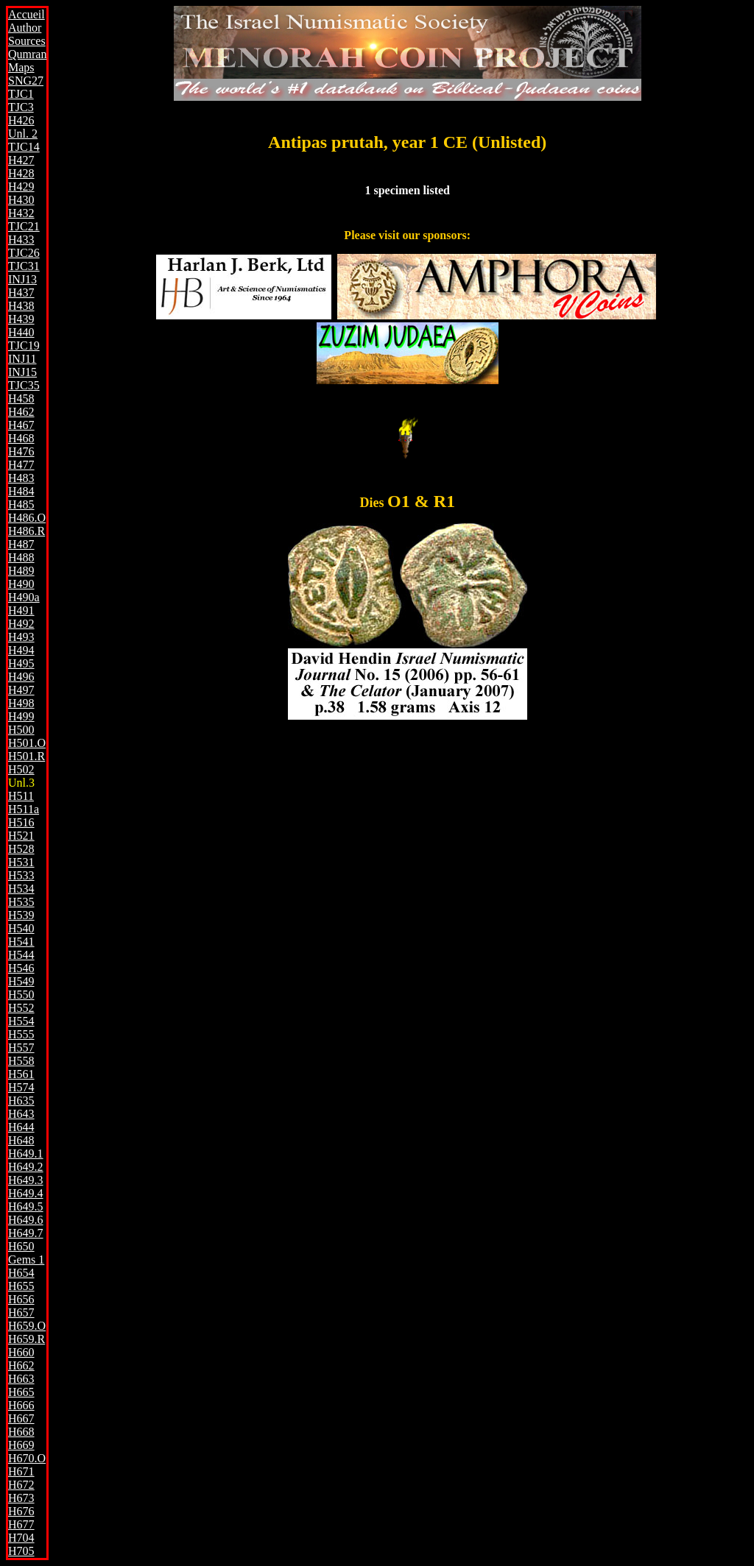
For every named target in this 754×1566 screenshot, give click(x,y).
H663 (21, 1378)
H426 (21, 120)
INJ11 (22, 358)
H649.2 (25, 1167)
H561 (21, 1074)
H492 (21, 623)
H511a (23, 809)
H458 (21, 398)
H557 (21, 1047)
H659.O (27, 1325)
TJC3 (21, 107)
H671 (21, 1471)
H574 (21, 1087)
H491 (21, 610)
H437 (21, 292)
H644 (21, 1127)
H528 (21, 849)
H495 (21, 663)
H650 (21, 1246)
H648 (21, 1140)
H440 (21, 332)
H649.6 (25, 1220)
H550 (21, 994)
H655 (21, 1286)
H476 (21, 451)
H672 (21, 1484)
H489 (21, 570)
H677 (21, 1524)
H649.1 (25, 1153)
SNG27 (25, 80)
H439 (21, 319)
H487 (21, 544)
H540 (21, 928)
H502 (21, 769)
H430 (21, 200)
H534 (21, 888)
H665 (21, 1392)
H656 (21, 1299)
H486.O (27, 517)
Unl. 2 (23, 133)
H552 (21, 1008)
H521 (21, 835)
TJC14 (24, 147)
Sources (27, 41)
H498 (21, 703)
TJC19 (24, 345)
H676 (21, 1511)
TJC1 (21, 94)
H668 (21, 1431)
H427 (21, 160)
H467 (21, 425)
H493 (21, 637)
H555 (21, 1034)
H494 (21, 650)
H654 (21, 1272)
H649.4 (25, 1193)
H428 (21, 173)
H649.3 (25, 1180)
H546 (21, 968)
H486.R (26, 531)
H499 (21, 716)
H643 (21, 1114)
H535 (21, 902)
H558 (21, 1061)
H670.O (27, 1458)
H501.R (26, 756)
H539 (21, 915)
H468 (21, 438)
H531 (21, 862)
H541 (21, 941)
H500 (21, 729)
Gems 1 (26, 1259)
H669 (21, 1445)
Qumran (27, 54)
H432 (21, 213)
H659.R (26, 1339)
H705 (21, 1551)
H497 (21, 690)
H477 (21, 464)
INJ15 (22, 372)
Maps (21, 67)
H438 (21, 306)
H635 (21, 1100)
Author (24, 27)
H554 (21, 1021)
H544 (21, 955)
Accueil (26, 14)
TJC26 (24, 253)
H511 (21, 796)
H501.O (27, 743)
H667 (21, 1418)
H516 (21, 822)
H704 (21, 1537)
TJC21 (24, 226)
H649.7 (25, 1233)
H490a (24, 597)
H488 (21, 557)
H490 (21, 584)
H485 (21, 504)
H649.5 (25, 1206)
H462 (21, 411)
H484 (21, 491)
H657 (21, 1312)
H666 (21, 1405)
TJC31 (24, 266)
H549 (21, 981)
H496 (21, 676)
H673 (21, 1498)
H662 (21, 1365)
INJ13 (22, 279)
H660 (21, 1352)
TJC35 (24, 385)
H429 (21, 186)
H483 (21, 478)
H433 (21, 239)
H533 (21, 875)
